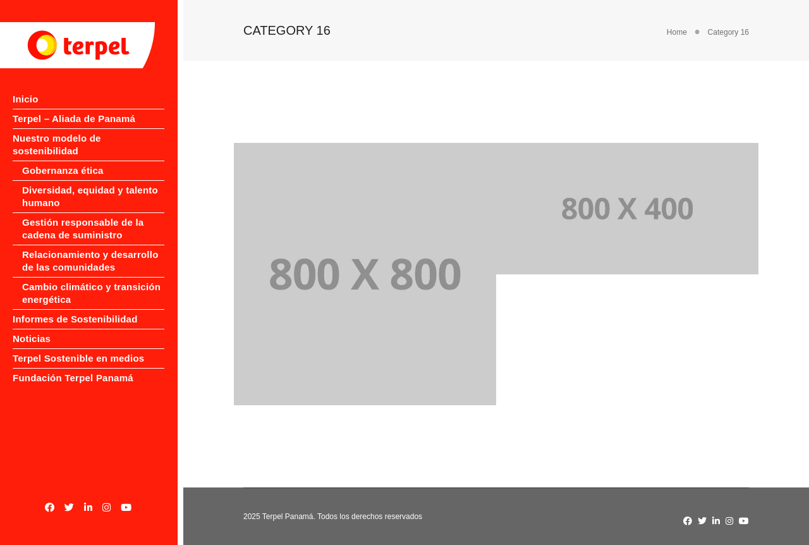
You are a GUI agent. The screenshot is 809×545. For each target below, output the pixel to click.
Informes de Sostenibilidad (75, 306)
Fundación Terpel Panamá (73, 365)
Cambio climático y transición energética (91, 280)
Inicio (26, 99)
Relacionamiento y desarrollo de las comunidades (90, 248)
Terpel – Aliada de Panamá (74, 118)
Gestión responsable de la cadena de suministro (82, 216)
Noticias (32, 326)
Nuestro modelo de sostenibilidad (91, 138)
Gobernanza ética (63, 157)
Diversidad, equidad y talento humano (90, 183)
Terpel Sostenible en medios (78, 345)
